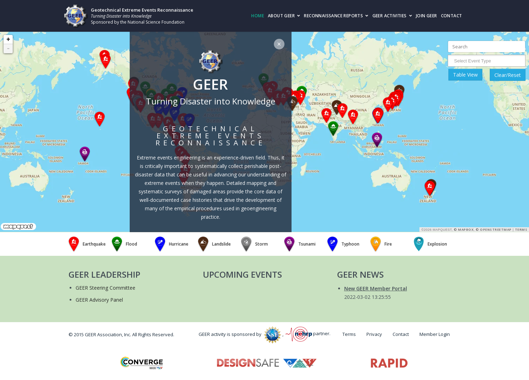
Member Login (434, 334)
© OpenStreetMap (494, 229)
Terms (521, 229)
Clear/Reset (507, 75)
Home (257, 16)
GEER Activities (389, 16)
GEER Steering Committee (105, 287)
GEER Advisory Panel (99, 299)
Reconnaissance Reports (333, 16)
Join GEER (426, 16)
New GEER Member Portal (375, 288)
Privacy (374, 334)
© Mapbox (464, 229)
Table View (465, 74)
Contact (451, 16)
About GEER (281, 16)
